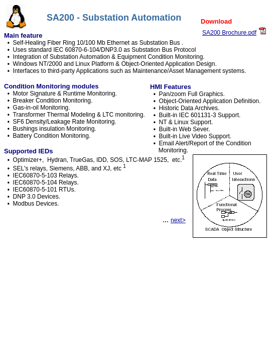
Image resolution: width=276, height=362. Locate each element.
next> (178, 220)
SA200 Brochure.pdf (229, 32)
